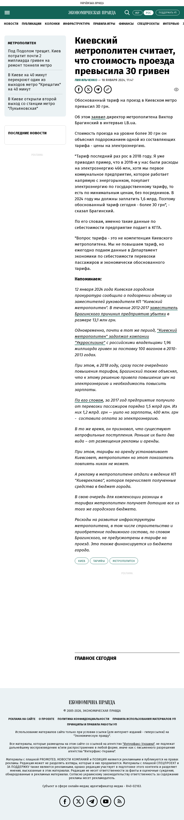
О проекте (46, 719)
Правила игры (104, 24)
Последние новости (27, 133)
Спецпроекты (148, 24)
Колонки (52, 24)
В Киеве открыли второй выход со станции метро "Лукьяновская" (32, 104)
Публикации (31, 24)
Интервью (171, 24)
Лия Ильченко (86, 80)
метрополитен (124, 561)
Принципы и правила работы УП (92, 724)
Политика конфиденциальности (83, 719)
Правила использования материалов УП (144, 719)
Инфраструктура (76, 24)
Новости (11, 24)
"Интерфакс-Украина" (139, 744)
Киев (81, 561)
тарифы (99, 561)
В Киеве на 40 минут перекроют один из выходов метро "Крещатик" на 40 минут (34, 82)
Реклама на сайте (21, 719)
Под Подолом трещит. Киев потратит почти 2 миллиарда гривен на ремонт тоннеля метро (34, 58)
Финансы (126, 24)
